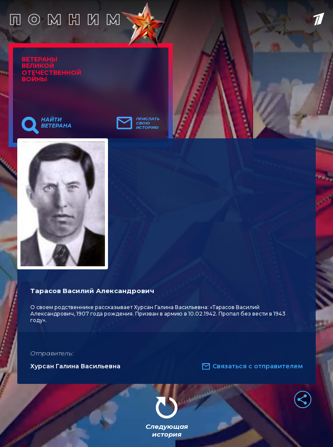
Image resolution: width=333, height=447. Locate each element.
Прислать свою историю (148, 123)
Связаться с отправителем (257, 366)
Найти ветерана (56, 123)
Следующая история (167, 430)
